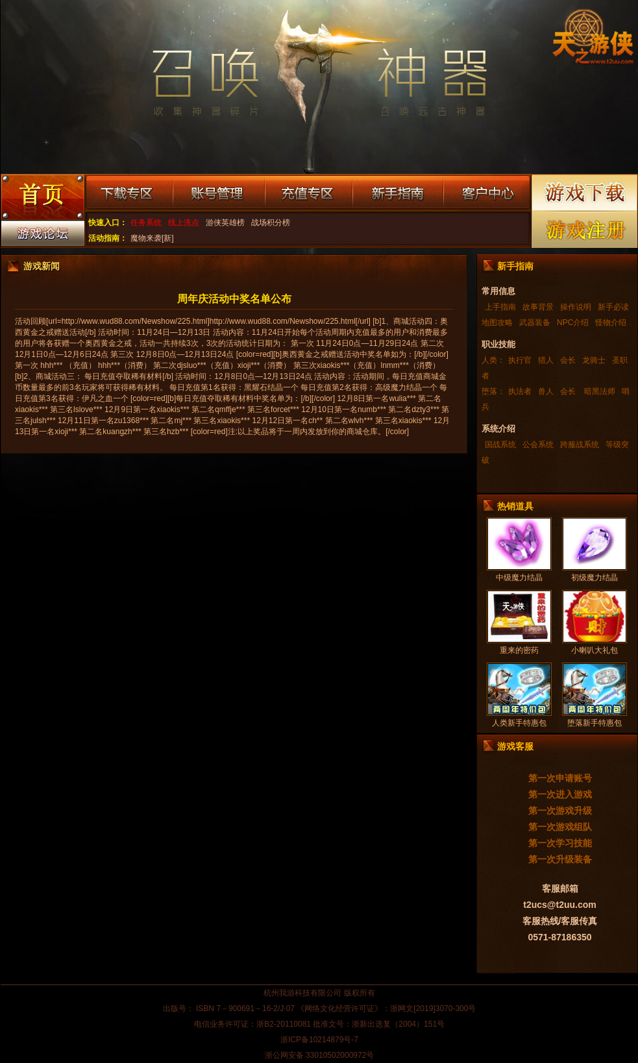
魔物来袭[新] (152, 238)
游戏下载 (585, 192)
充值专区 (308, 193)
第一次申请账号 (560, 778)
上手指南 (500, 307)
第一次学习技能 (560, 843)
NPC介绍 (573, 322)
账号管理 (219, 193)
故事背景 (538, 307)
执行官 (520, 360)
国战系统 (500, 444)
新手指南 (397, 193)
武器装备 (534, 322)
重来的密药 (519, 650)
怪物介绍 (610, 322)
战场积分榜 (270, 222)
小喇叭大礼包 (594, 650)
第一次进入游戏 (560, 794)
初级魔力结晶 (594, 577)
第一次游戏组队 (560, 827)
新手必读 (613, 307)
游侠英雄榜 (225, 222)
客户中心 (486, 193)
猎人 (546, 360)
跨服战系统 (579, 444)
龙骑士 (594, 360)
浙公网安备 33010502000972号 (319, 1055)
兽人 (546, 391)
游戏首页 (42, 198)
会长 (568, 360)
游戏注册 (585, 229)
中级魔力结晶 (519, 577)
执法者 (520, 391)
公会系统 (538, 444)
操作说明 (575, 307)
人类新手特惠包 (519, 722)
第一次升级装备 (560, 859)
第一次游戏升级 (560, 810)
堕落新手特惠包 (594, 722)
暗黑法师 (598, 391)
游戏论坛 (42, 236)
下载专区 (129, 193)
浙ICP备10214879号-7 (319, 1039)
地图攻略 (497, 322)
